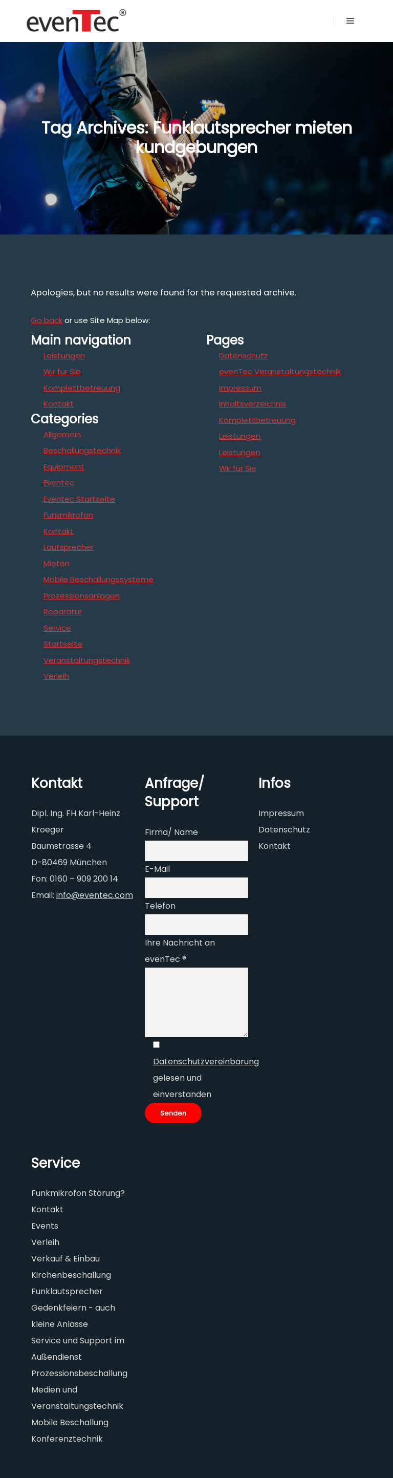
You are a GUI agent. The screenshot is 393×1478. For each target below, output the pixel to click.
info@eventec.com (94, 895)
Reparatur (62, 611)
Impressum (240, 387)
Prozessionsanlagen (81, 595)
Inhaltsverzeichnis (252, 403)
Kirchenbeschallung (71, 1275)
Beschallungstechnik (82, 450)
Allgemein (62, 434)
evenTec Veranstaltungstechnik (280, 371)
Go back (46, 320)
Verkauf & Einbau (65, 1259)
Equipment (63, 466)
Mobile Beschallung (69, 1422)
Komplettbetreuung (81, 387)
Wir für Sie (62, 371)
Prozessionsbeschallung (79, 1373)
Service (57, 628)
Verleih (56, 676)
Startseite (62, 643)
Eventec (58, 482)
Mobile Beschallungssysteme (98, 579)
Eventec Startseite (79, 499)
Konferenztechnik (67, 1439)
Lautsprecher (68, 547)
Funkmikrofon (68, 514)
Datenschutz (243, 355)
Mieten (56, 563)
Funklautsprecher (67, 1291)
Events (44, 1226)
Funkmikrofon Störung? (78, 1193)
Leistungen (64, 355)
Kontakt (58, 403)
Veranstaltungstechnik (86, 660)
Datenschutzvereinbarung (206, 1061)
